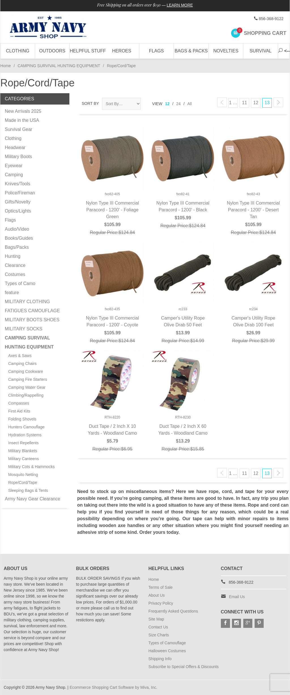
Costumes (15, 274)
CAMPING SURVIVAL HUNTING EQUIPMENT (59, 65)
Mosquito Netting (23, 474)
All (189, 103)
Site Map (156, 619)
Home (5, 65)
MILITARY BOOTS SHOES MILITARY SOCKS (32, 324)
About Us (156, 595)
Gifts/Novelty (18, 201)
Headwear (15, 147)
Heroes (121, 50)
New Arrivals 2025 (23, 111)
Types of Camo (20, 283)
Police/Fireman (20, 192)
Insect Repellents (23, 443)
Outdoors (52, 50)
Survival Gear (18, 129)
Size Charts (158, 635)
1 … (233, 102)
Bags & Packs (191, 50)
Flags (156, 50)
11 (244, 102)
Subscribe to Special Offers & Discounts (183, 666)
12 (167, 103)
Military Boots (18, 156)
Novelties (225, 50)
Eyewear (13, 165)
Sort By (90, 103)
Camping (14, 174)
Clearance (15, 265)
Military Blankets (22, 451)
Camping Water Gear (27, 387)
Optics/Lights (18, 211)
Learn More (180, 5)
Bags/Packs (17, 247)
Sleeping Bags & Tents (28, 490)
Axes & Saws (19, 355)
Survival (261, 50)
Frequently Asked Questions (173, 611)
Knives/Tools (17, 183)
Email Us (237, 596)
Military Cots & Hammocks (31, 466)
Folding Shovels (22, 419)
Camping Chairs (22, 363)
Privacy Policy (160, 603)
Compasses (18, 403)
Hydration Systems (24, 435)
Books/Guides (19, 238)
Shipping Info (160, 658)
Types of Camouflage (167, 643)
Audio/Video (17, 229)
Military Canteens (23, 458)
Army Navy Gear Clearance (32, 498)
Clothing (17, 50)
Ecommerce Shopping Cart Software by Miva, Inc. (113, 687)
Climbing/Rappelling (26, 395)
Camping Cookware (25, 371)
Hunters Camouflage (26, 427)
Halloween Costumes (167, 651)
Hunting (12, 256)
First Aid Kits (19, 411)
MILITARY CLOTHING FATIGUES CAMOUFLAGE (32, 306)
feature (12, 292)
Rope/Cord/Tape (22, 482)
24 (178, 103)
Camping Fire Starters (27, 379)
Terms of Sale (160, 587)
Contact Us (158, 627)
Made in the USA (22, 120)
